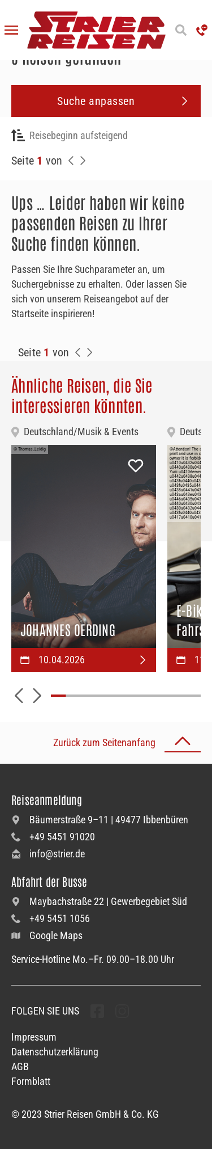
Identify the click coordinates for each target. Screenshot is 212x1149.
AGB (20, 1066)
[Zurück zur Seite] (71, 160)
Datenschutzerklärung (54, 1052)
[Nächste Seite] (82, 160)
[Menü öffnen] (11, 30)
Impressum (34, 1037)
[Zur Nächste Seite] (89, 352)
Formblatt (30, 1081)
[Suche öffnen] (181, 30)
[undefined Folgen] (97, 1011)
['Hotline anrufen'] (201, 30)
